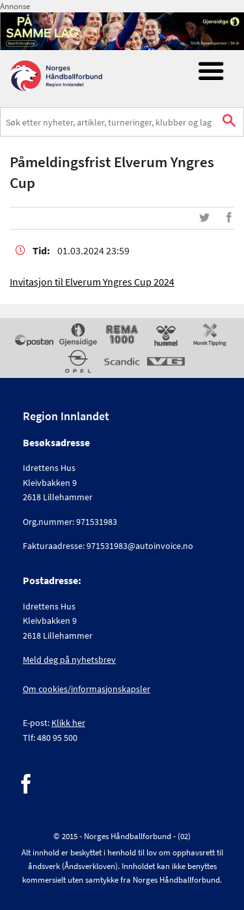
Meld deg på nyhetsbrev (69, 659)
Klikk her (68, 723)
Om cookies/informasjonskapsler (86, 689)
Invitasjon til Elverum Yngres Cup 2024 (92, 281)
